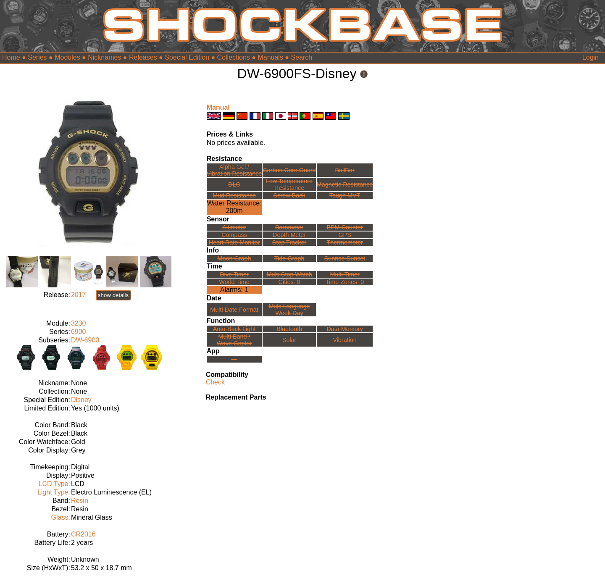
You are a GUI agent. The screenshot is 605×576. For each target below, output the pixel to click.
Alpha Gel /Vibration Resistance (234, 170)
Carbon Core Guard (289, 170)
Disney (81, 399)
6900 (78, 331)
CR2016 (83, 534)
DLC (234, 184)
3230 (78, 323)
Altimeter (234, 227)
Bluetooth (289, 329)
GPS (344, 234)
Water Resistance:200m (234, 207)
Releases (143, 57)
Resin (79, 500)
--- (234, 359)
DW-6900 (85, 340)
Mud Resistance (234, 195)
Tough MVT (344, 195)
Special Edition (187, 57)
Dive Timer (234, 274)
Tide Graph (289, 258)
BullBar (344, 170)
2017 (78, 294)
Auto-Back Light (234, 329)
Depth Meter (289, 234)
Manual (218, 107)
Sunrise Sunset (345, 258)
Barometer (289, 227)
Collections (233, 57)
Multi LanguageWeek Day (289, 309)
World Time (234, 282)
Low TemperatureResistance (289, 184)
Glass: (60, 517)
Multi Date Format (234, 309)
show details (113, 295)
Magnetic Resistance (345, 184)
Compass (234, 234)
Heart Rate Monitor (234, 242)
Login (590, 57)
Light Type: (53, 492)
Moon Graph (234, 258)
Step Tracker (289, 242)
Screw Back (289, 195)
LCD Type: (54, 483)
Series (37, 57)
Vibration (345, 340)
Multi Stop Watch (289, 274)
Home (11, 57)
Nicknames (104, 57)
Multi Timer (344, 274)
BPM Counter (344, 227)
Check (215, 382)
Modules (67, 57)
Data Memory (344, 329)
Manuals (270, 57)
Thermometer (344, 242)
